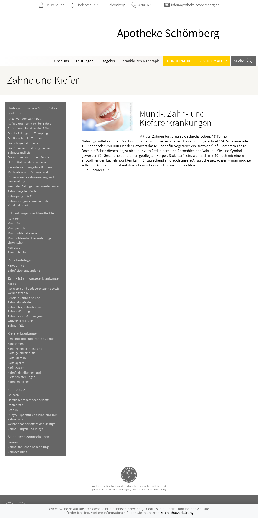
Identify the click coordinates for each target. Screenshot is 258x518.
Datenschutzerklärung (177, 512)
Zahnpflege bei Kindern (23, 191)
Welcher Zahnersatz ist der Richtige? (32, 424)
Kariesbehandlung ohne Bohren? (30, 167)
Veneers (13, 442)
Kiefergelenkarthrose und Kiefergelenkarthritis (25, 351)
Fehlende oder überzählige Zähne (31, 339)
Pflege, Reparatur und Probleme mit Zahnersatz (32, 417)
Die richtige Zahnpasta (23, 143)
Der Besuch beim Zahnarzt (25, 138)
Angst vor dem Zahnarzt (24, 119)
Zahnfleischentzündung (24, 271)
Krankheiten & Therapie (141, 60)
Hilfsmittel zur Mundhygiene (27, 162)
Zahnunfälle (16, 325)
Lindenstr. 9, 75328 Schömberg (100, 5)
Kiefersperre (16, 363)
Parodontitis (16, 266)
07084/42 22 (148, 5)
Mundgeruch (16, 228)
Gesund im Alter (212, 60)
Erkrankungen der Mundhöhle (31, 213)
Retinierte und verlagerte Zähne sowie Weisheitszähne (33, 291)
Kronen (13, 410)
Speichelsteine (17, 252)
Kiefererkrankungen (23, 333)
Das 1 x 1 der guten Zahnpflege (28, 133)
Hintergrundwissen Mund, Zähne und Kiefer (33, 110)
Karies (12, 284)
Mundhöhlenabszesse (22, 233)
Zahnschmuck (17, 452)
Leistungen (84, 60)
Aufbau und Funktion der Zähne (29, 124)
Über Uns (61, 60)
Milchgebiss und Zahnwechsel (28, 172)
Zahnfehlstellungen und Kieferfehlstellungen (24, 375)
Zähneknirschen (19, 382)
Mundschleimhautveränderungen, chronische (31, 240)
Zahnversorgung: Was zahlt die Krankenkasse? (28, 203)
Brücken (13, 395)
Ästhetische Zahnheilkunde (29, 436)
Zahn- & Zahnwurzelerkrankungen (34, 278)
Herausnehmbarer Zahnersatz (28, 400)
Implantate (15, 405)
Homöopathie (179, 60)
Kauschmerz (16, 344)
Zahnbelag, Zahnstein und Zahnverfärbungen (25, 309)
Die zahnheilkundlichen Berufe (28, 157)
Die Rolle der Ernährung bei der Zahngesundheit (29, 150)
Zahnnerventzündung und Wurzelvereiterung (26, 318)
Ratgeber (107, 60)
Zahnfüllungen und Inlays (25, 429)
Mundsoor (15, 248)
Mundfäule (15, 223)
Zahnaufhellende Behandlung (28, 447)
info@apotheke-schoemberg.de (195, 5)
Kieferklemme (17, 358)
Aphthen (14, 219)
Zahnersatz (16, 389)
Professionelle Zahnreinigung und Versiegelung (31, 179)
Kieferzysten (16, 368)
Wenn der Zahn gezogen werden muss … (35, 186)
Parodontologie (20, 260)
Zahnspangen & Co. (21, 196)
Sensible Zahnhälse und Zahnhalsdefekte (24, 300)
